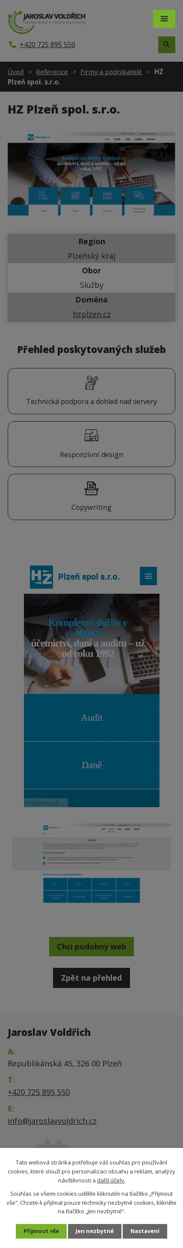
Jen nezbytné (95, 1231)
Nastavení (144, 1231)
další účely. (111, 1180)
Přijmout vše (41, 1231)
